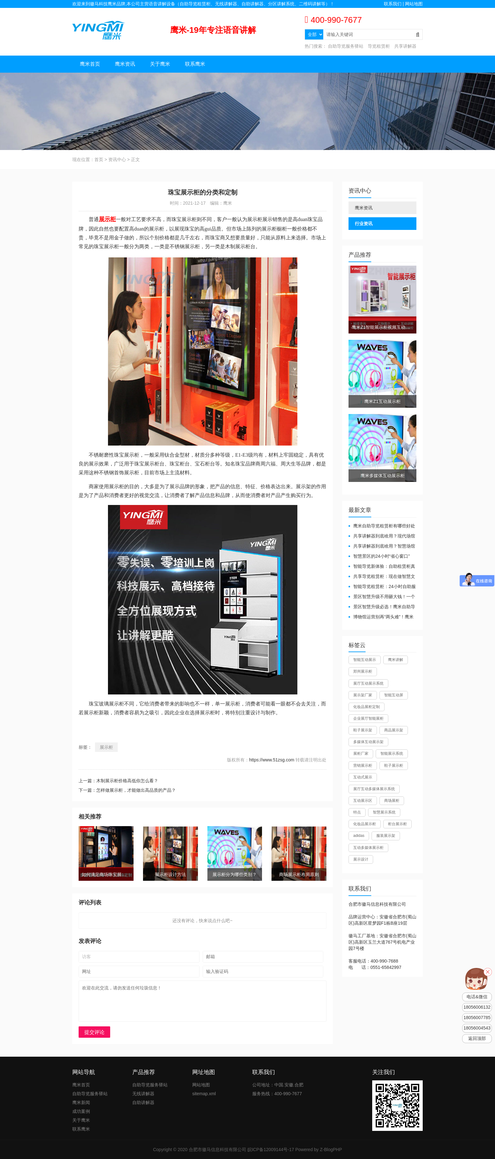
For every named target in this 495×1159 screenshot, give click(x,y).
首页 (98, 159)
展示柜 (106, 747)
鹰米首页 (90, 64)
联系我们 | (394, 3)
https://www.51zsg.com (271, 759)
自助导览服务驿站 (345, 46)
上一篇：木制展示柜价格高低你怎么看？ (118, 780)
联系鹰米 (195, 64)
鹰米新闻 (81, 1102)
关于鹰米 (160, 64)
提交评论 (94, 1032)
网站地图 (414, 3)
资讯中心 (117, 159)
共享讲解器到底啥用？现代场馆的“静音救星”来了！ (382, 536)
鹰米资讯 (125, 64)
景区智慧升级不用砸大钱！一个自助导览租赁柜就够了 (382, 597)
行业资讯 (364, 223)
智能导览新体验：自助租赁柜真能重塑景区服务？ (382, 567)
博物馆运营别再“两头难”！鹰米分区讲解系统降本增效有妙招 (381, 617)
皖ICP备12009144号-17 (271, 1149)
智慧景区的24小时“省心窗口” (381, 556)
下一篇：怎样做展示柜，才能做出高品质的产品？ (127, 790)
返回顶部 (477, 1038)
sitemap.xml (204, 1093)
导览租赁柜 (379, 46)
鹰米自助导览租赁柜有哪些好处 (384, 525)
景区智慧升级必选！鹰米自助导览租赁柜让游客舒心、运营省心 (382, 607)
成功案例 (81, 1111)
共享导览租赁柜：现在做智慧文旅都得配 (382, 577)
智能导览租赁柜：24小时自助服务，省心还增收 (382, 587)
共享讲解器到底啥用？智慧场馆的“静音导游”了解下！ (382, 546)
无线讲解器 (143, 1093)
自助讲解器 (143, 1102)
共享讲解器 (405, 46)
